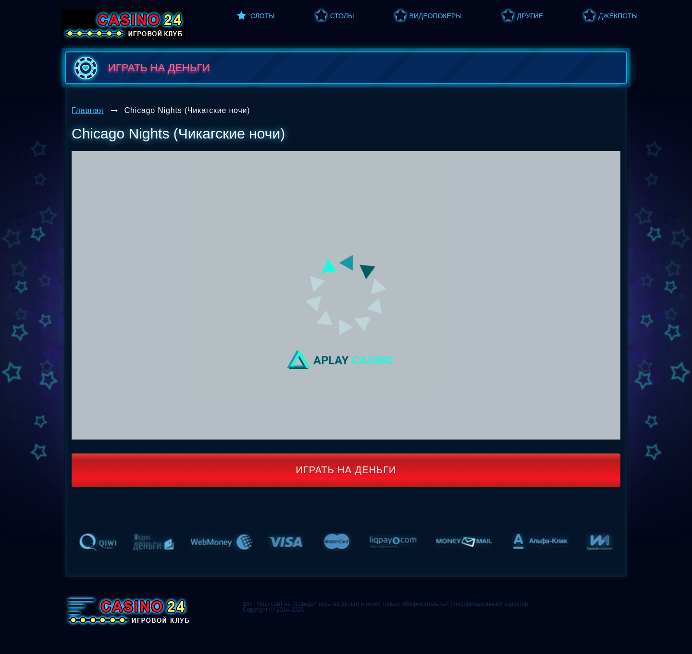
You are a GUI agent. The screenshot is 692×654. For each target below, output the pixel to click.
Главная (88, 110)
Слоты (262, 16)
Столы (342, 16)
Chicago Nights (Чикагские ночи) (187, 110)
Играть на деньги (346, 470)
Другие (530, 16)
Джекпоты (618, 16)
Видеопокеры (435, 16)
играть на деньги (140, 67)
